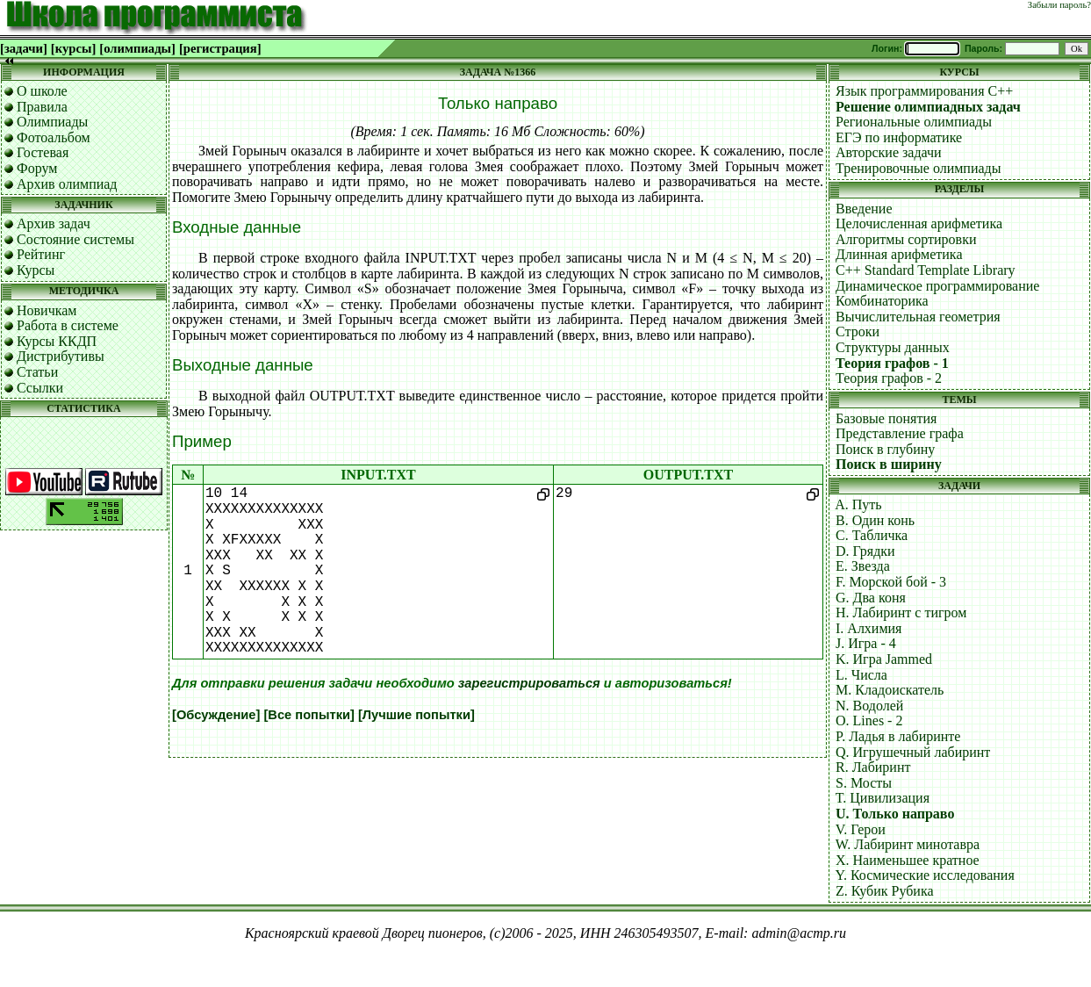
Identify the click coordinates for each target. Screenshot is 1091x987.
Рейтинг (41, 254)
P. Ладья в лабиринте (898, 736)
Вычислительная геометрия (918, 316)
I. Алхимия (868, 628)
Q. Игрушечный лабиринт (913, 752)
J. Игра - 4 (866, 643)
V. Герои (861, 829)
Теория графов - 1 (892, 363)
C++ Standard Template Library (926, 270)
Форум (37, 168)
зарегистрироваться (529, 683)
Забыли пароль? (1059, 5)
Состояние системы (75, 239)
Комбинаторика (882, 300)
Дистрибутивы (60, 356)
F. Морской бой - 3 (891, 581)
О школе (42, 90)
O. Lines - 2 (869, 720)
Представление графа (900, 433)
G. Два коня (871, 597)
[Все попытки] (308, 715)
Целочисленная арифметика (919, 223)
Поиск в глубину (885, 449)
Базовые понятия (886, 418)
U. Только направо (895, 813)
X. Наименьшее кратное (908, 860)
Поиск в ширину (889, 464)
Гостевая (42, 152)
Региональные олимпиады (914, 121)
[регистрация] (220, 48)
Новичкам (46, 310)
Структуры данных (893, 347)
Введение (864, 208)
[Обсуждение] (216, 715)
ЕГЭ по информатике (899, 137)
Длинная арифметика (899, 254)
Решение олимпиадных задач (928, 106)
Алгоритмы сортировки (906, 239)
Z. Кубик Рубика (885, 890)
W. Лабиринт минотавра (908, 844)
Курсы (35, 270)
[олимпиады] (137, 48)
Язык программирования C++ (924, 90)
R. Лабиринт (873, 767)
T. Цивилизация (883, 797)
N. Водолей (869, 705)
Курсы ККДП (57, 341)
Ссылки (40, 387)
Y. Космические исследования (924, 875)
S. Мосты (864, 782)
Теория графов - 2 (889, 378)
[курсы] (73, 48)
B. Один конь (875, 520)
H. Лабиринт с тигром (901, 612)
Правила (42, 106)
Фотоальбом (53, 137)
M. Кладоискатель (890, 689)
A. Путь (858, 504)
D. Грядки (865, 551)
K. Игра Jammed (884, 659)
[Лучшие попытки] (416, 715)
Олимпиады (52, 121)
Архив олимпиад (67, 184)
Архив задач (53, 223)
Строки (857, 331)
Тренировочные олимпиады (918, 168)
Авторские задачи (889, 152)
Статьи (37, 371)
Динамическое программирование (937, 285)
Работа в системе (67, 325)
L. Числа (861, 674)
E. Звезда (863, 565)
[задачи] (23, 48)
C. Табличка (872, 535)
